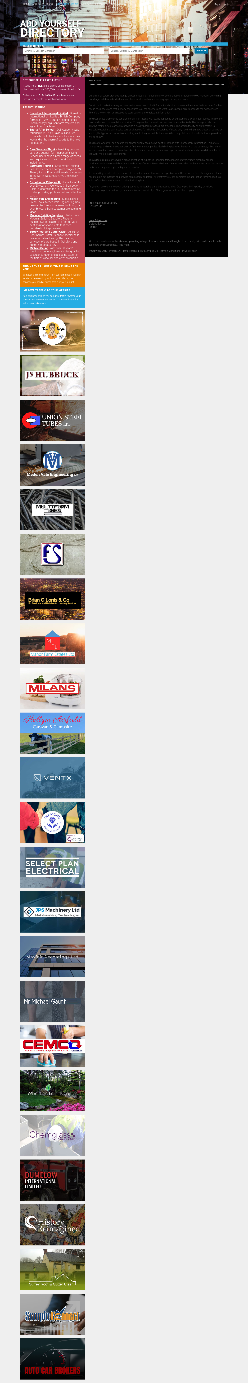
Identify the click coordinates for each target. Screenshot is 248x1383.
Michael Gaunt (39, 248)
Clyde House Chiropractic (45, 182)
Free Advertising (98, 220)
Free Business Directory (103, 202)
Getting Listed (97, 223)
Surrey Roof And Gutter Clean (48, 231)
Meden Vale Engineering (45, 198)
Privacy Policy (189, 250)
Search (93, 227)
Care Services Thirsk (43, 149)
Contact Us (95, 206)
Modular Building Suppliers (47, 215)
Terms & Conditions (170, 250)
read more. (124, 244)
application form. (57, 99)
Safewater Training (41, 166)
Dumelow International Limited (49, 113)
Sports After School (42, 129)
